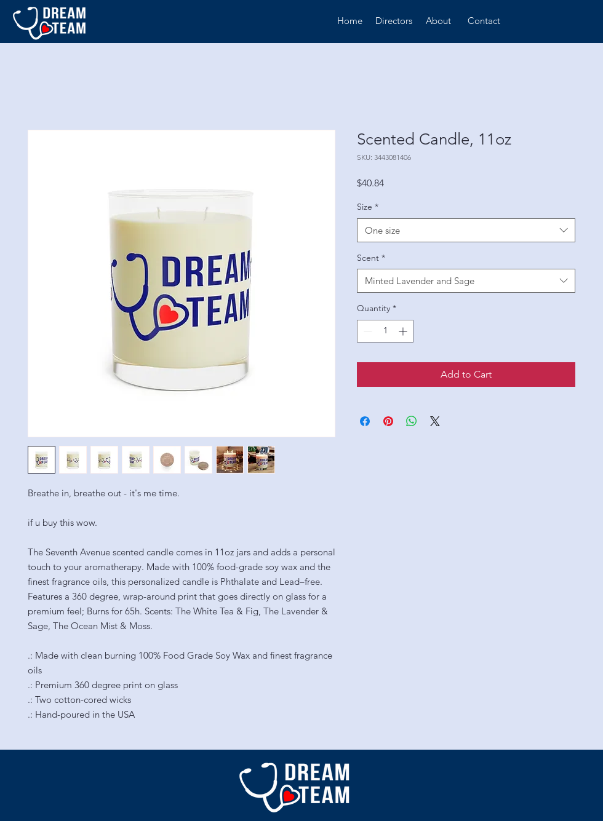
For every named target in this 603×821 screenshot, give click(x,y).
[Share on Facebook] (364, 421)
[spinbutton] (385, 331)
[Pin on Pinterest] (388, 421)
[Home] (350, 20)
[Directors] (393, 20)
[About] (438, 20)
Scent (371, 257)
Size (367, 206)
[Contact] (484, 20)
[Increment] (404, 331)
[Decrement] (366, 331)
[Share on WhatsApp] (411, 421)
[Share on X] (435, 421)
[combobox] (466, 230)
